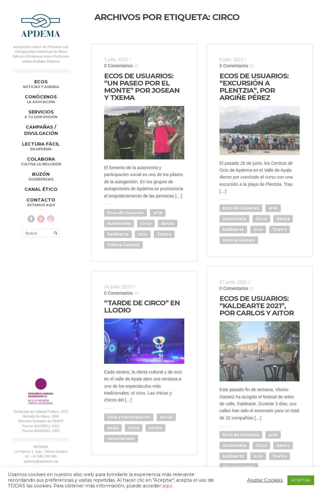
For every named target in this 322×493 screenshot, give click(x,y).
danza (167, 223)
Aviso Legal (59, 337)
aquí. (167, 486)
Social (166, 417)
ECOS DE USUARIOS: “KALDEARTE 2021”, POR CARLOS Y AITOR (256, 305)
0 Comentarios (118, 65)
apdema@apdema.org (41, 328)
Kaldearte (118, 234)
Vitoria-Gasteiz (123, 244)
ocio (142, 234)
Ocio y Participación (128, 417)
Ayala (113, 427)
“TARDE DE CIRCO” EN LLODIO (142, 306)
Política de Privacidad (30, 337)
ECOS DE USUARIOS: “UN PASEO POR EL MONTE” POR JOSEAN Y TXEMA (142, 87)
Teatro (164, 234)
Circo (146, 223)
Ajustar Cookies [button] (265, 480)
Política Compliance (40, 341)
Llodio (155, 427)
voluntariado (121, 438)
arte (157, 212)
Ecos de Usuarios (125, 212)
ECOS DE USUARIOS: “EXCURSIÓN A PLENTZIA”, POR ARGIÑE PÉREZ (254, 87)
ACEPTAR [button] (300, 480)
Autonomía (119, 223)
